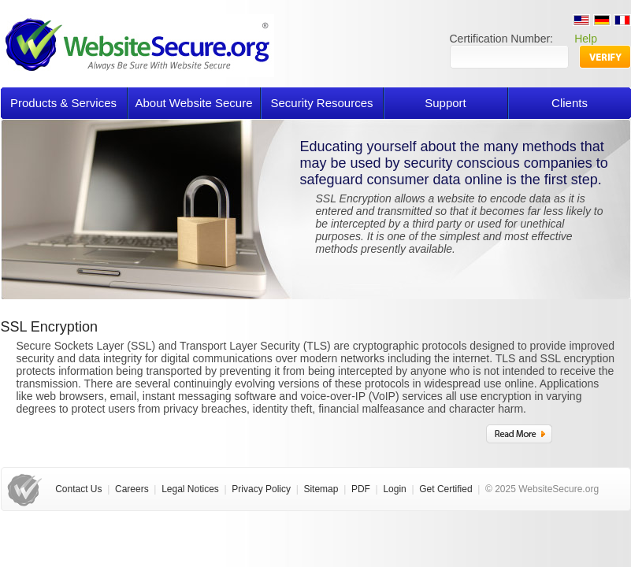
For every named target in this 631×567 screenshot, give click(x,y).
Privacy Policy (261, 489)
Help (585, 38)
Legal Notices (190, 489)
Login (394, 489)
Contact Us (78, 489)
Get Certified (445, 489)
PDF (360, 489)
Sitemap (320, 489)
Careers (132, 489)
